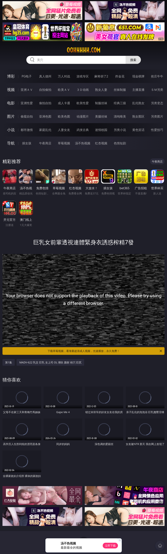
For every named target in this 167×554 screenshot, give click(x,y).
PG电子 (27, 76)
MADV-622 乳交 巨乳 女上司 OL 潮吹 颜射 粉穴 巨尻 (50, 362)
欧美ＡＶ (64, 90)
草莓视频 (64, 143)
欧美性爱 (83, 103)
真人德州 (45, 76)
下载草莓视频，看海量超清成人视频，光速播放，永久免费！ (105, 351)
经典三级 (120, 103)
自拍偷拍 (45, 90)
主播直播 (138, 90)
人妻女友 (64, 130)
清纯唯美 (120, 116)
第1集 (8, 362)
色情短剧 (120, 143)
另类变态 (157, 103)
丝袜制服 (120, 90)
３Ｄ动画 (83, 90)
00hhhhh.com (83, 50)
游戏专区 (83, 76)
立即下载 (110, 545)
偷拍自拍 (45, 103)
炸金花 (119, 76)
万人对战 (64, 76)
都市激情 (27, 130)
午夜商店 (45, 143)
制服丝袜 (101, 103)
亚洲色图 (45, 116)
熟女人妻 (101, 90)
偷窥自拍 (27, 116)
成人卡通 (64, 103)
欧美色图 (64, 116)
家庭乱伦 (45, 130)
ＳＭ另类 (157, 90)
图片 (11, 116)
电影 (11, 103)
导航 (11, 143)
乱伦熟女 (138, 103)
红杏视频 (101, 143)
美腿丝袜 (101, 116)
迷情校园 (101, 130)
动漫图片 (83, 116)
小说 (11, 129)
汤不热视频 (82, 143)
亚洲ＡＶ (27, 90)
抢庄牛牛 (157, 76)
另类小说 (120, 130)
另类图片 (157, 116)
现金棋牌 (138, 76)
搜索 (133, 60)
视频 (11, 89)
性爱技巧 (157, 130)
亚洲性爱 (27, 103)
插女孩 (26, 143)
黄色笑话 (138, 130)
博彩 (11, 76)
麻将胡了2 (101, 76)
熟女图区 (138, 116)
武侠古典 (83, 130)
